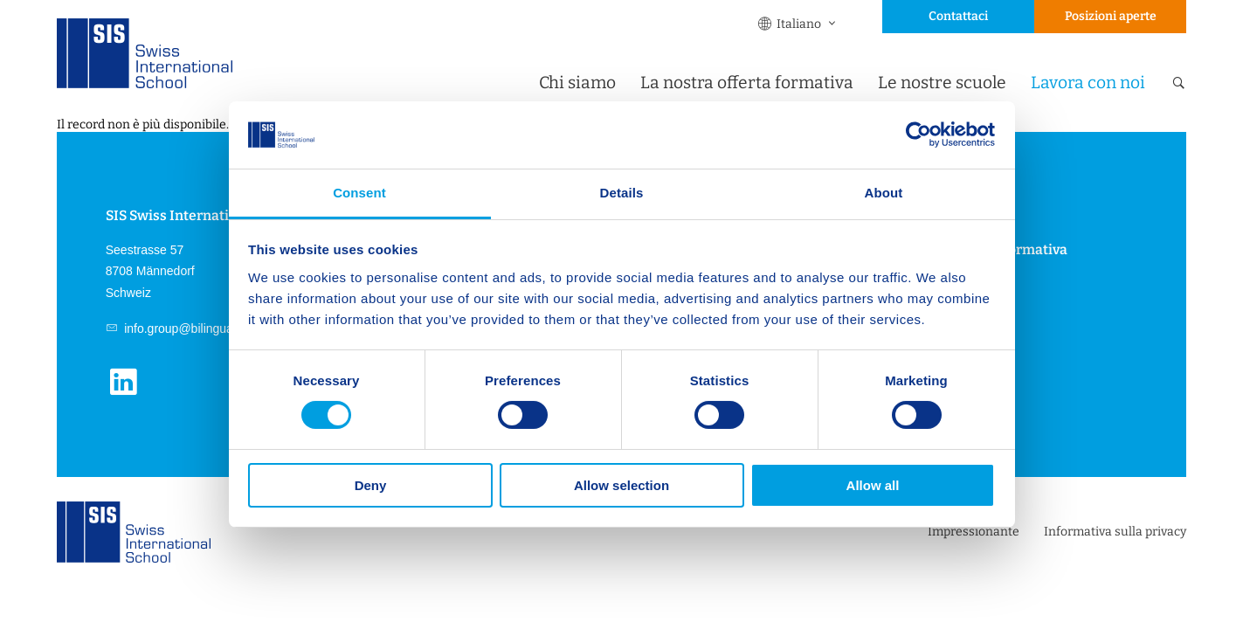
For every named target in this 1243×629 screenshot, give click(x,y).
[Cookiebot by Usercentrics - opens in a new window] (918, 134)
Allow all (873, 485)
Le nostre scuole (942, 83)
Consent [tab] (359, 192)
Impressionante (973, 531)
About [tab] (884, 192)
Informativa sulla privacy (1115, 531)
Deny (371, 485)
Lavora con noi (1088, 83)
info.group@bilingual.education (206, 328)
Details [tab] (622, 192)
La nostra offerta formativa (746, 83)
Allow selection (621, 485)
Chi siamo (577, 83)
